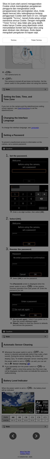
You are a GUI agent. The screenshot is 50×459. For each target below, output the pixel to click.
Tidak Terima (9, 23)
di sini (35, 16)
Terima (17, 18)
